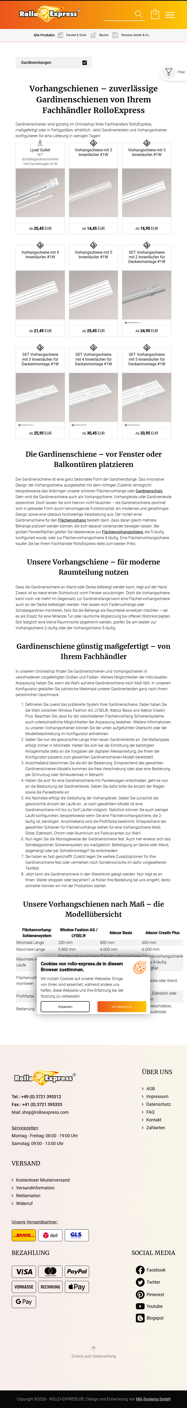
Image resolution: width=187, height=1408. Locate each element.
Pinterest (150, 1294)
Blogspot (150, 1318)
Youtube (149, 1306)
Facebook (151, 1270)
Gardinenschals (149, 491)
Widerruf (24, 1203)
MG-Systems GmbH (153, 1399)
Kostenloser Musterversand (43, 1180)
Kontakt (153, 1119)
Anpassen (65, 1007)
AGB (150, 1088)
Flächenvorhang (72, 520)
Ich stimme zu (122, 1007)
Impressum (157, 1096)
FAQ (150, 1112)
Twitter (148, 1282)
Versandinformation (35, 1187)
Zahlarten (155, 1127)
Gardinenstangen (36, 62)
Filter (173, 72)
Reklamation (28, 1195)
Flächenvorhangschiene (122, 532)
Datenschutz (158, 1104)
